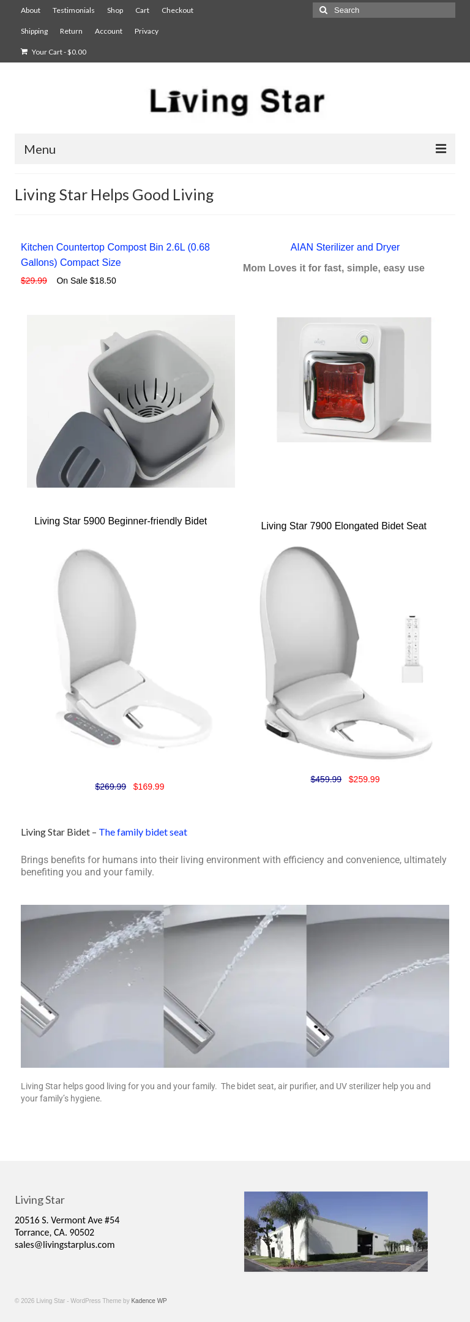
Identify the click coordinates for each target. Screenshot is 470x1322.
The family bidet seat (143, 831)
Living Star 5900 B (74, 521)
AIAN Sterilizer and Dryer (345, 247)
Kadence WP (148, 1300)
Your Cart (53, 51)
